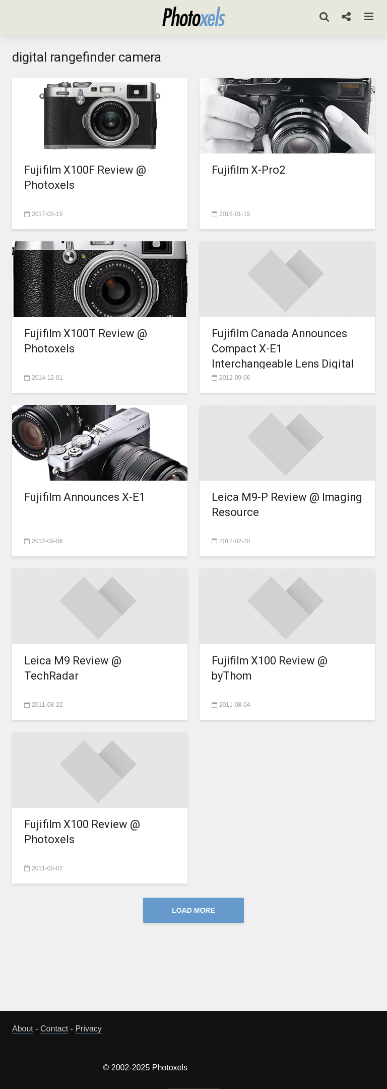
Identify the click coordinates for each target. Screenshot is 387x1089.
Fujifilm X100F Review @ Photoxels (85, 177)
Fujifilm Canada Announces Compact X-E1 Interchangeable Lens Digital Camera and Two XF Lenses (284, 356)
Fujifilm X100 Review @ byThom (270, 668)
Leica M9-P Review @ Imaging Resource (265, 504)
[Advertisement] (195, 970)
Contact (54, 1028)
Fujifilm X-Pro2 (249, 170)
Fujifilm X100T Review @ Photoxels (86, 341)
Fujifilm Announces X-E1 (85, 497)
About (22, 1028)
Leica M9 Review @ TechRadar (72, 668)
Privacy (88, 1028)
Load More (193, 910)
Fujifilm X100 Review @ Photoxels (82, 832)
